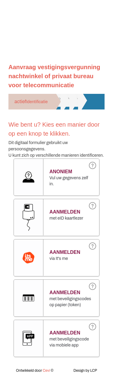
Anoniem (60, 171)
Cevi (46, 370)
